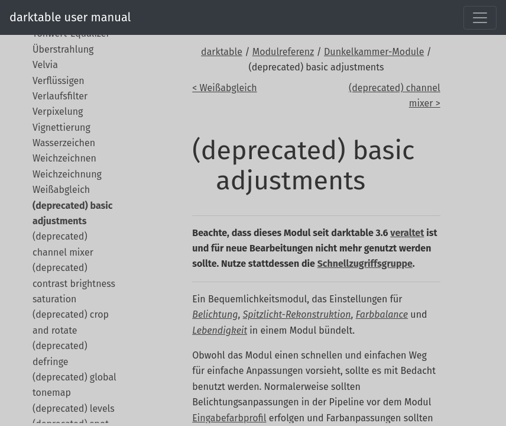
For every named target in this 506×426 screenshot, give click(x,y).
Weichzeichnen (64, 158)
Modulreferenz (283, 51)
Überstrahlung (63, 49)
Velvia (45, 64)
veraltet (407, 232)
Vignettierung (61, 127)
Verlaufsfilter (60, 96)
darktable (221, 51)
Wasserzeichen (64, 143)
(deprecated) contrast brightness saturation (74, 283)
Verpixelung (58, 111)
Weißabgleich (61, 189)
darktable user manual (70, 17)
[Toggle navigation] (480, 18)
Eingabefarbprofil (229, 418)
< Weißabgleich (224, 87)
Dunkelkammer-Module (374, 51)
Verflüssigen (59, 80)
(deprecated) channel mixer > (394, 95)
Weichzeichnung (67, 174)
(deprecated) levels (74, 408)
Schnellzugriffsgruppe (365, 263)
